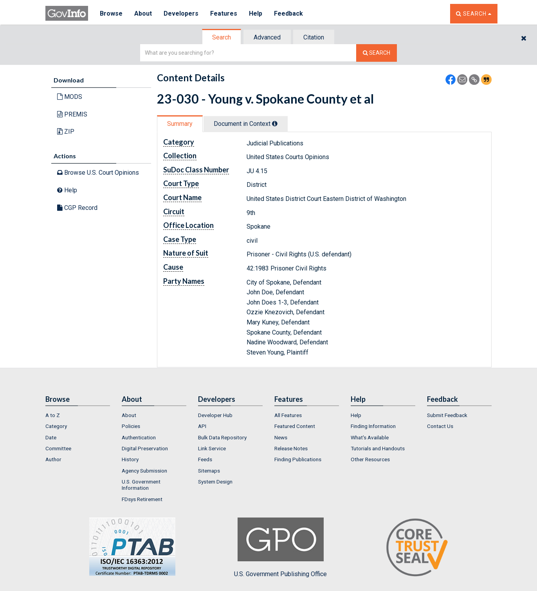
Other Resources (370, 459)
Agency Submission (144, 470)
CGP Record (77, 207)
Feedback (288, 13)
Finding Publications (297, 459)
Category (56, 426)
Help (255, 13)
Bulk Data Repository (222, 437)
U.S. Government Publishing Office (280, 548)
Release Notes (291, 448)
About (143, 13)
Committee (58, 448)
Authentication (139, 437)
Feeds (205, 459)
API (202, 426)
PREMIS (72, 114)
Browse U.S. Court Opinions (98, 172)
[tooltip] (275, 123)
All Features (288, 415)
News (280, 437)
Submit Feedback (447, 415)
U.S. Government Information (141, 484)
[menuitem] (77, 415)
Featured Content (294, 426)
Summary (180, 123)
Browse (111, 13)
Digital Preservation (145, 448)
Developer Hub (215, 415)
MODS (69, 96)
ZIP (65, 131)
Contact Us (440, 426)
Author (53, 459)
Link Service (212, 448)
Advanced (267, 37)
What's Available (370, 437)
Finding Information (373, 426)
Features (223, 13)
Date (50, 437)
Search (221, 37)
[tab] (222, 37)
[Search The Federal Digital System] (376, 53)
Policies (131, 426)
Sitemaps (209, 470)
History (130, 459)
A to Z (52, 415)
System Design (215, 481)
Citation (313, 37)
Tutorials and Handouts (378, 448)
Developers (181, 13)
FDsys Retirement (142, 499)
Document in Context (246, 123)
